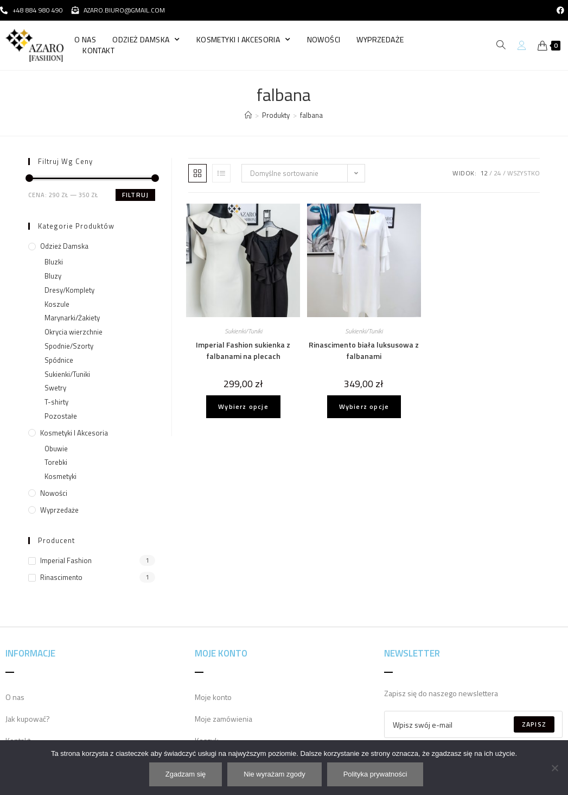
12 (484, 173)
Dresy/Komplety (69, 290)
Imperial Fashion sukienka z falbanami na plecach (243, 350)
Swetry (55, 387)
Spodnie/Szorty (68, 345)
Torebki (55, 462)
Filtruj (135, 195)
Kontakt (98, 50)
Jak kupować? (27, 718)
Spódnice (58, 360)
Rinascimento (61, 577)
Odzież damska (146, 39)
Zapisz (534, 724)
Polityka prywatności (376, 775)
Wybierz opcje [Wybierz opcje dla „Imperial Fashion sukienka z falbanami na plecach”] (243, 406)
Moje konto (213, 697)
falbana (311, 115)
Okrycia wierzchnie (73, 331)
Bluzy (52, 275)
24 (497, 173)
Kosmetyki (60, 476)
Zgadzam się (186, 775)
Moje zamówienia (223, 718)
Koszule (56, 304)
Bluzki (53, 261)
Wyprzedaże (380, 39)
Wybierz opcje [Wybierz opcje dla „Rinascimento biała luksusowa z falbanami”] (364, 406)
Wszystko (523, 173)
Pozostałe (60, 416)
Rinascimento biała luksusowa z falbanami (364, 350)
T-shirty (56, 401)
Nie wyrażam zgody (274, 775)
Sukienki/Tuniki (243, 331)
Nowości (324, 39)
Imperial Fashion (66, 560)
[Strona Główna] (248, 115)
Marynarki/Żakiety (72, 317)
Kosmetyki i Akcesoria (243, 39)
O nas (85, 39)
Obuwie (56, 448)
